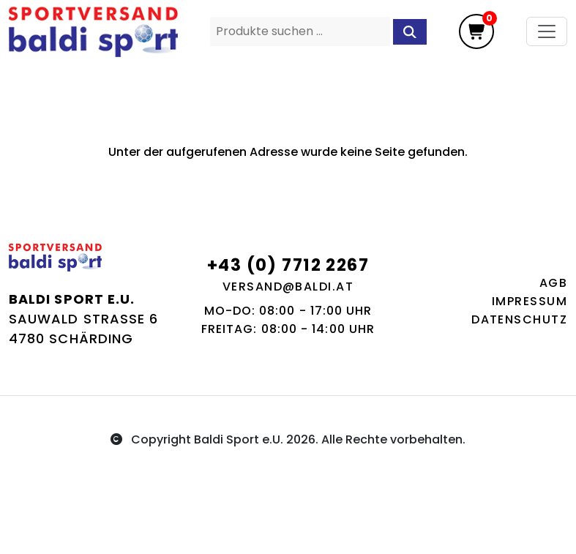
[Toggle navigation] (546, 31)
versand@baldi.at (288, 286)
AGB (553, 282)
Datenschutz (519, 319)
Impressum (529, 301)
